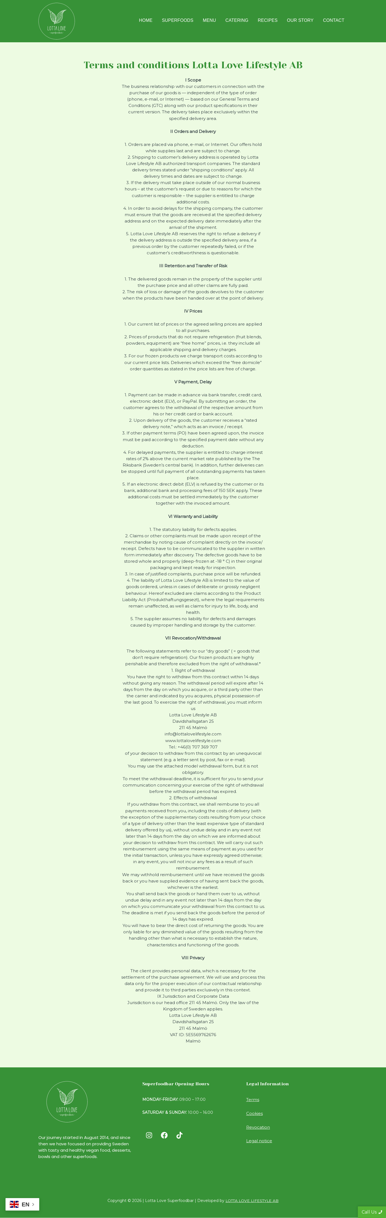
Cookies (254, 1113)
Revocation (258, 1127)
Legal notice (259, 1140)
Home (146, 20)
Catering (236, 20)
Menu (209, 20)
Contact (334, 20)
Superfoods (177, 20)
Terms (252, 1099)
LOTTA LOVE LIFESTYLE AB (252, 1200)
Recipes (268, 20)
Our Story (300, 20)
